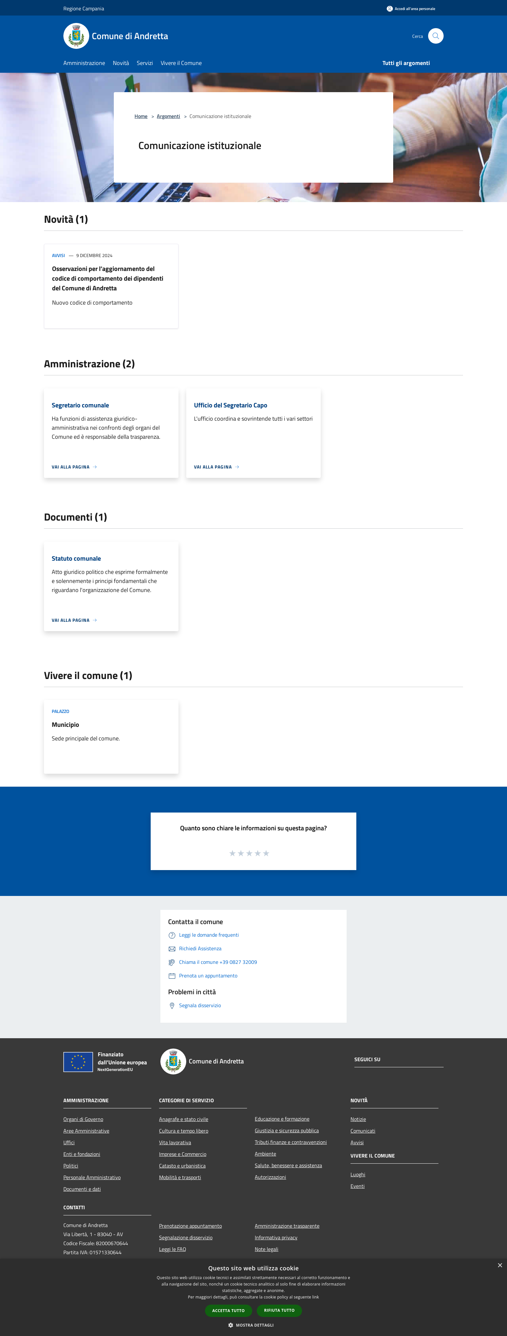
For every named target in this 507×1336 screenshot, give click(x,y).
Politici (70, 1165)
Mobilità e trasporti (180, 1177)
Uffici (69, 1142)
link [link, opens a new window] (315, 1297)
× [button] (499, 1265)
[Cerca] (436, 36)
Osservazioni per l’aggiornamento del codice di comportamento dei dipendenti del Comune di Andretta (107, 278)
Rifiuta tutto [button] (279, 1310)
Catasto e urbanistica (182, 1165)
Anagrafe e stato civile (183, 1119)
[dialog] (253, 1297)
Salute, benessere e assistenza (288, 1165)
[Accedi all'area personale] (411, 8)
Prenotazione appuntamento (190, 1226)
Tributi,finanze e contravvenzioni (291, 1142)
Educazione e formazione (282, 1119)
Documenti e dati (82, 1189)
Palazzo (60, 711)
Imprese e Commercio (182, 1154)
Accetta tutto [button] (228, 1310)
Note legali (266, 1249)
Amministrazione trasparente (287, 1226)
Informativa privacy (276, 1237)
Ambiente (265, 1154)
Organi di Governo (83, 1119)
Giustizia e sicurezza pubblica (287, 1130)
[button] (253, 1325)
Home (141, 116)
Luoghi (358, 1174)
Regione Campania (83, 8)
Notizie (358, 1119)
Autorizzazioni (270, 1177)
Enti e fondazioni (81, 1154)
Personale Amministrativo (92, 1177)
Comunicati (363, 1131)
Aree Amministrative (86, 1131)
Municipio (65, 724)
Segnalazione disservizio (185, 1237)
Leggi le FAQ (172, 1249)
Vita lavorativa (175, 1142)
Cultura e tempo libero (183, 1131)
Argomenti (168, 116)
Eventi (358, 1186)
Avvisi (58, 255)
